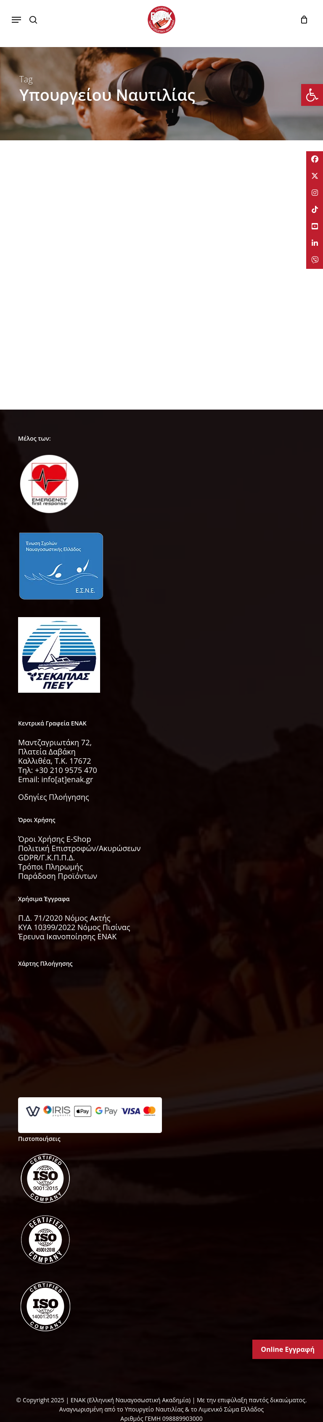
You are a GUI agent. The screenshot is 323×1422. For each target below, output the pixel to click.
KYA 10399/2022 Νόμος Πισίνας (74, 927)
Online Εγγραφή (288, 1349)
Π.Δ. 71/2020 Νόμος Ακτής (64, 918)
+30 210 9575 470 (66, 770)
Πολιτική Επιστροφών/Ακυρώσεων (79, 848)
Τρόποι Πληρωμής (50, 867)
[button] (16, 20)
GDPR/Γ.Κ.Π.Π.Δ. (46, 857)
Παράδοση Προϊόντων (57, 876)
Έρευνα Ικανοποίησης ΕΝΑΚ (67, 936)
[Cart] (302, 19)
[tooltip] (314, 159)
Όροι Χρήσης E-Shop (54, 839)
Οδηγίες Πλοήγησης (53, 797)
